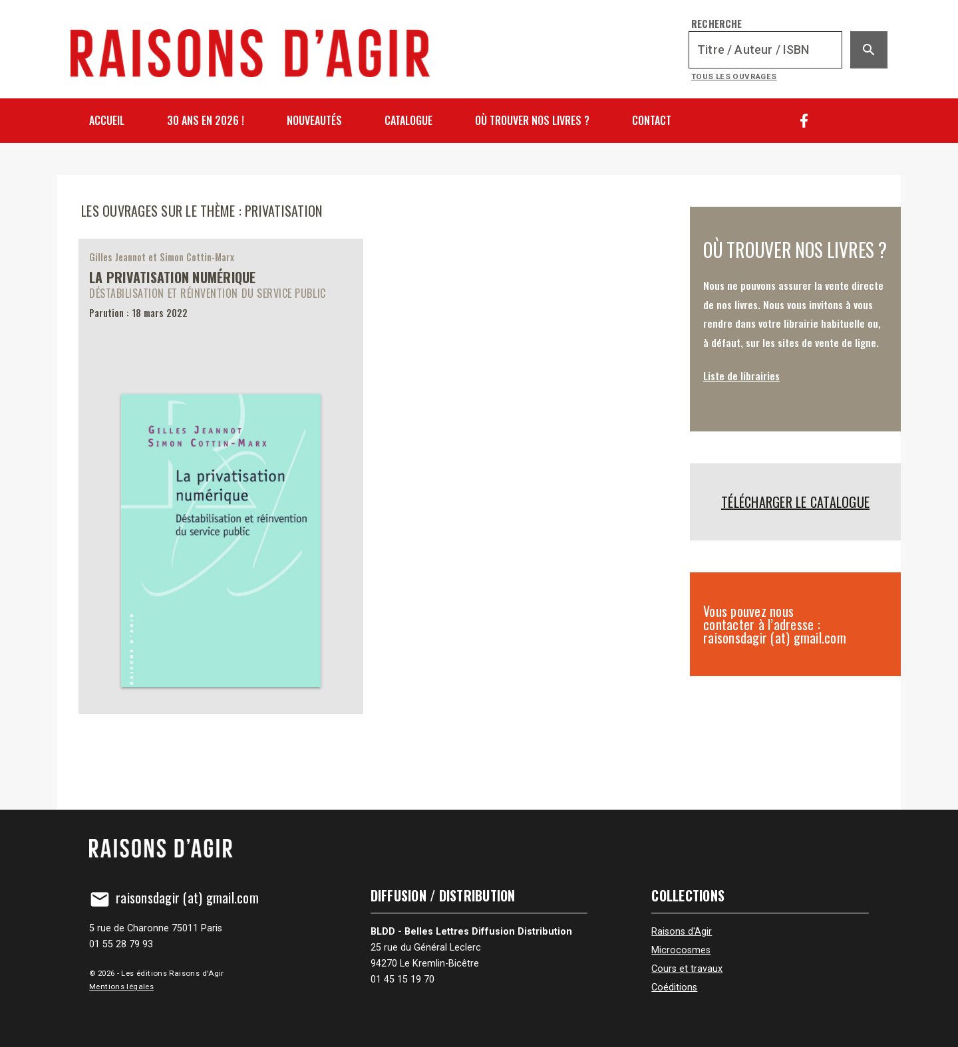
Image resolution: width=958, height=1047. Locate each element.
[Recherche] (765, 49)
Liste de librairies (741, 376)
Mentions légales (121, 986)
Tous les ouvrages (734, 76)
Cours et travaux (686, 969)
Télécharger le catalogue (795, 502)
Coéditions (674, 987)
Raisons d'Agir (681, 931)
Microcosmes (681, 950)
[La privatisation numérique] (221, 476)
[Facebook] (804, 120)
